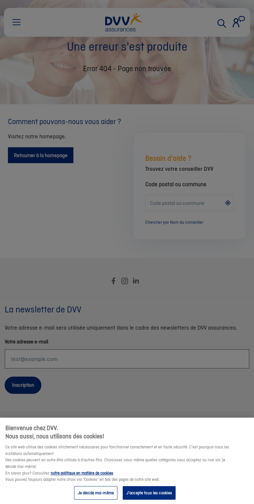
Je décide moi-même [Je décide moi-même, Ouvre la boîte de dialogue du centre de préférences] (96, 496)
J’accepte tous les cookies (149, 496)
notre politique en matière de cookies (82, 476)
